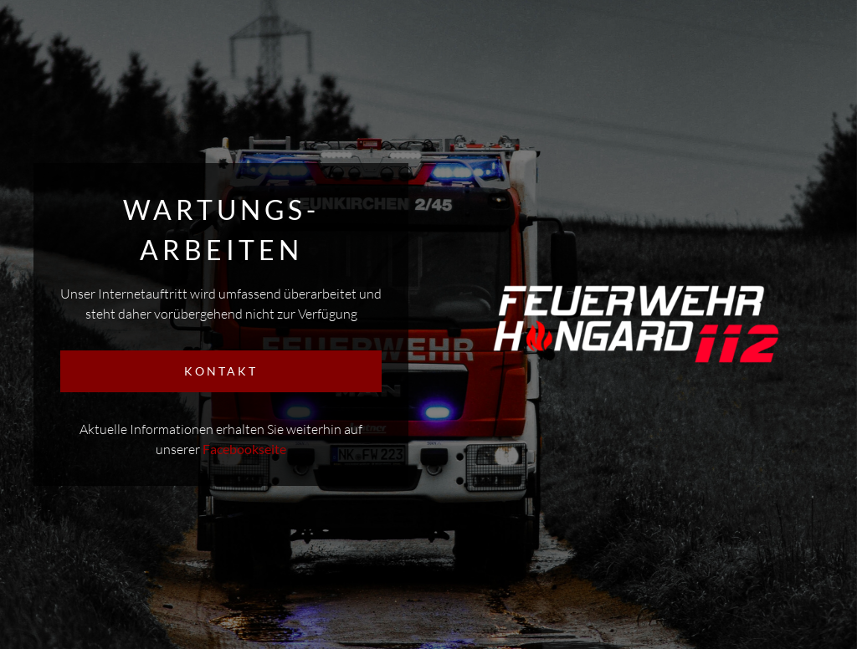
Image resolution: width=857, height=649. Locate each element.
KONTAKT (221, 371)
